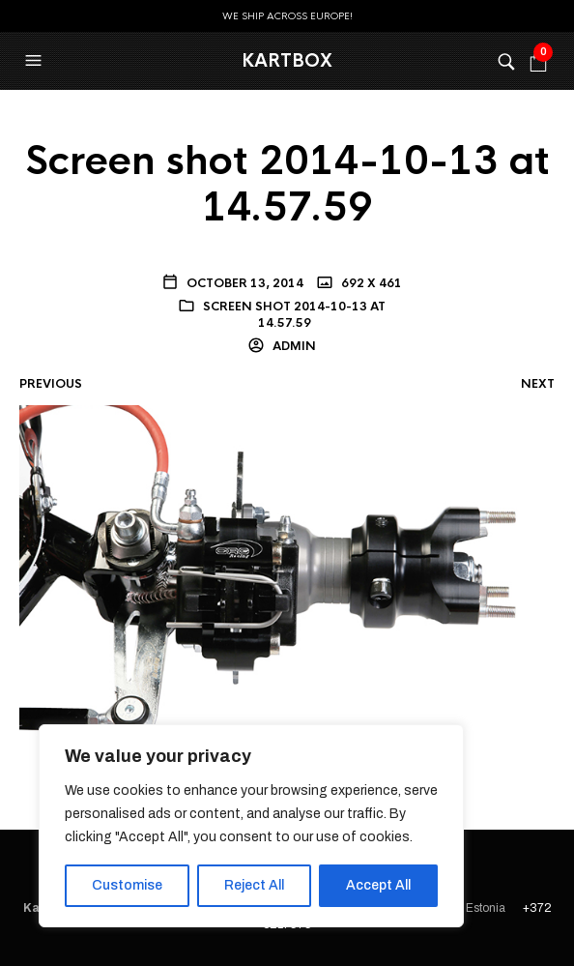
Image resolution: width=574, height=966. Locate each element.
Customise (127, 885)
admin (293, 346)
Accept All (378, 885)
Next (538, 384)
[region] (251, 825)
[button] (35, 61)
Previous (50, 384)
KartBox (287, 61)
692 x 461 (370, 283)
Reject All (254, 885)
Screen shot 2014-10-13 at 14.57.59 (294, 315)
